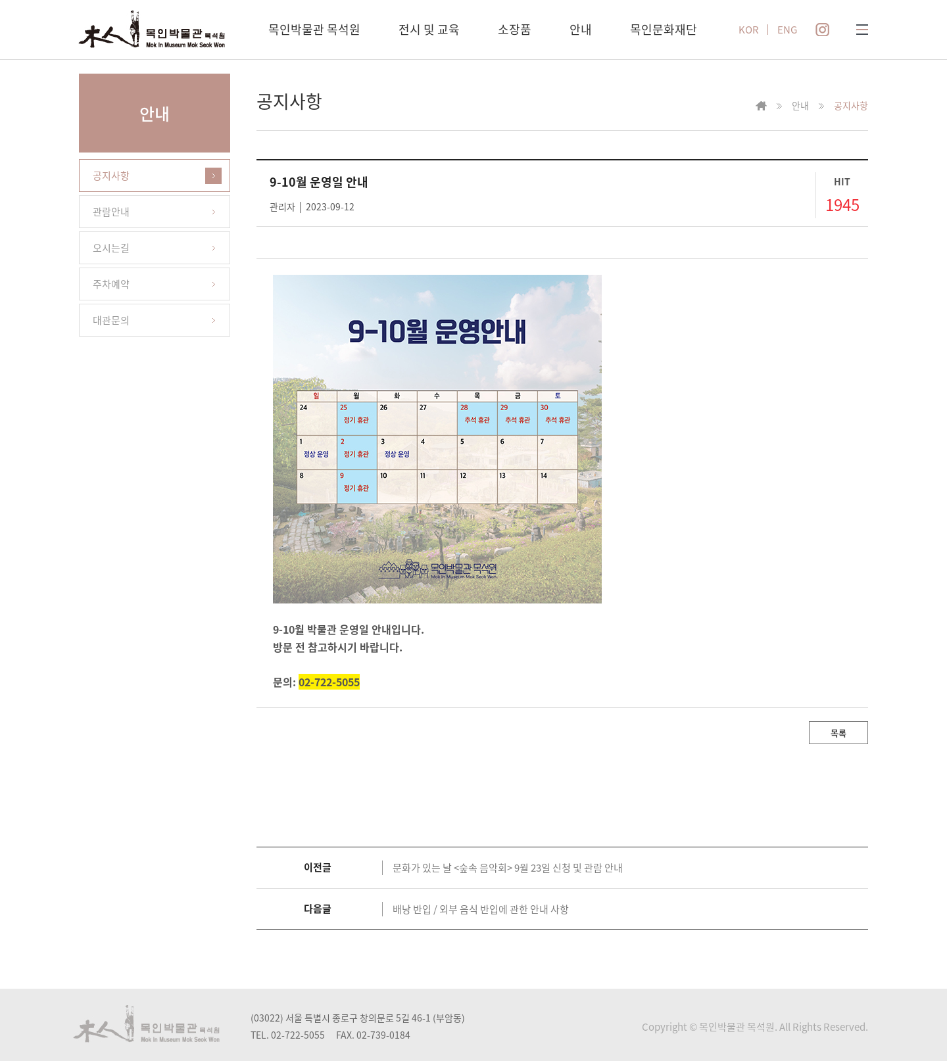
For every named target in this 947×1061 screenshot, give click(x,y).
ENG (787, 30)
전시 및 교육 (429, 29)
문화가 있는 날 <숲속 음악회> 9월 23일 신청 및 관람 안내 (508, 868)
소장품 (514, 29)
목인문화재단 (663, 29)
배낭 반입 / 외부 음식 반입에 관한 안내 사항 (481, 909)
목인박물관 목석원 (314, 29)
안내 (581, 29)
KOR (749, 30)
